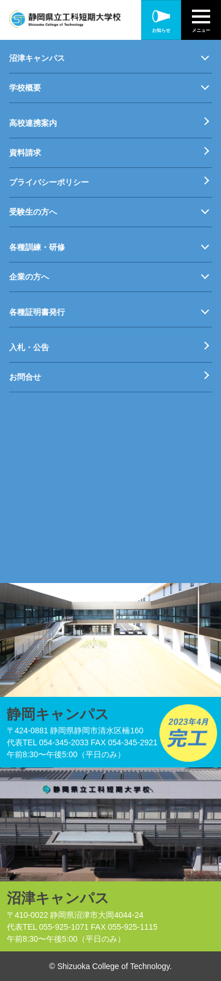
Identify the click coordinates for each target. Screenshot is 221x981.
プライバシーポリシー (49, 182)
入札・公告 (29, 347)
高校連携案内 (33, 123)
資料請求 (25, 152)
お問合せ (25, 376)
